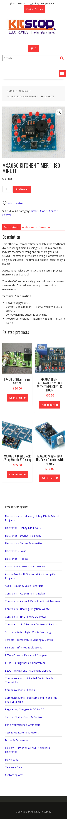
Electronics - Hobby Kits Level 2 (23, 528)
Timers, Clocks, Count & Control (23, 717)
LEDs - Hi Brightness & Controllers (25, 663)
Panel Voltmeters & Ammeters (22, 724)
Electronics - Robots (16, 558)
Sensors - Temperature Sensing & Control (29, 639)
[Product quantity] (7, 189)
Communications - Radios (20, 690)
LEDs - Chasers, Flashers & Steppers (26, 655)
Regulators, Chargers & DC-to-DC (24, 709)
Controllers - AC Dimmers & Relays (25, 593)
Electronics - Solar (15, 551)
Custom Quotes (34, 9)
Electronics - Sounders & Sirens (23, 535)
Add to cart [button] (15, 397)
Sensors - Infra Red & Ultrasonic (23, 647)
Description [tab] (11, 227)
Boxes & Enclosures (16, 740)
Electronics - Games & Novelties (23, 543)
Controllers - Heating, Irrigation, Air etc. (27, 609)
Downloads (11, 759)
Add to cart (22, 189)
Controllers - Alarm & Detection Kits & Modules (32, 601)
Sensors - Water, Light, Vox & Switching (28, 632)
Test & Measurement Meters (22, 732)
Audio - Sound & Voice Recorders (24, 585)
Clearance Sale (13, 767)
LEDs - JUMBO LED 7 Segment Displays (28, 670)
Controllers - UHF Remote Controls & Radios (31, 624)
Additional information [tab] (36, 227)
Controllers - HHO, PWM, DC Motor (25, 616)
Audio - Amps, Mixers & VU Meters (25, 566)
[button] (62, 73)
